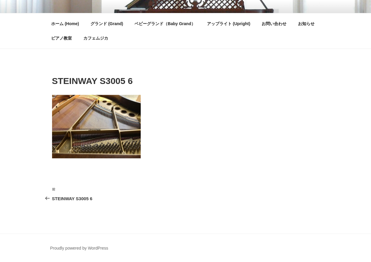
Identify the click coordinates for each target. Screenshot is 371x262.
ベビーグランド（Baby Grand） (165, 23)
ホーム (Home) (65, 23)
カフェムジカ (95, 38)
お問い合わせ (274, 23)
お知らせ (306, 23)
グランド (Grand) (106, 23)
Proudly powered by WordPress (79, 248)
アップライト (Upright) (228, 23)
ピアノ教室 (61, 38)
